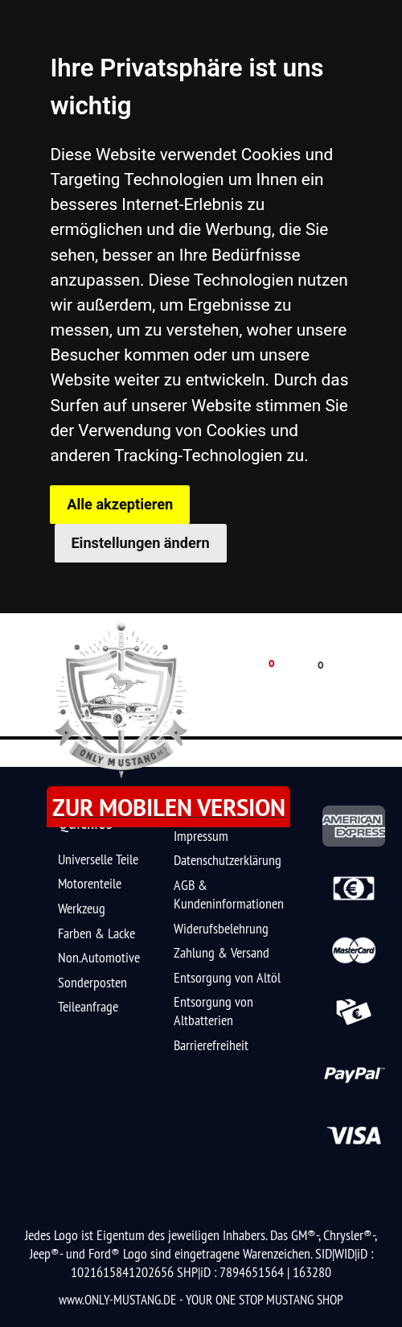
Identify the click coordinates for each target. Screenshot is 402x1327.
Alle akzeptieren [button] (120, 504)
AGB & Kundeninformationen (229, 894)
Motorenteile (89, 883)
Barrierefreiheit (211, 1045)
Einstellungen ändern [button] (140, 542)
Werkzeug (81, 908)
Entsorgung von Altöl (227, 977)
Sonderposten (92, 982)
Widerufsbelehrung (221, 928)
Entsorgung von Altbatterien (213, 1010)
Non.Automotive (99, 957)
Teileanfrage (88, 1006)
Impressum (201, 835)
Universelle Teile (98, 859)
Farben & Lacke (96, 933)
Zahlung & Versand (221, 952)
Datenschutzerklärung (227, 860)
